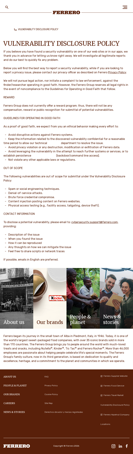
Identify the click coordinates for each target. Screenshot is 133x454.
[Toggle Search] (6, 7)
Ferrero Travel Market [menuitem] (111, 395)
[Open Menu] (126, 7)
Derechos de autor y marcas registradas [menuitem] (64, 412)
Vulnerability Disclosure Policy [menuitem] (115, 405)
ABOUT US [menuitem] (9, 376)
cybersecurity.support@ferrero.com (94, 222)
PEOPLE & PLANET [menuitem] (15, 385)
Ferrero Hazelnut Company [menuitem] (114, 414)
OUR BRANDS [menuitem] (11, 394)
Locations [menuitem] (105, 424)
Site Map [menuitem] (49, 403)
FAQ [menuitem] (46, 376)
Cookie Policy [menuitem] (51, 394)
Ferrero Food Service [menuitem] (112, 385)
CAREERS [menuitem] (9, 403)
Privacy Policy (117, 72)
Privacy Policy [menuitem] (51, 385)
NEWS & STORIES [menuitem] (14, 412)
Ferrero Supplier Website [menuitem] (113, 376)
